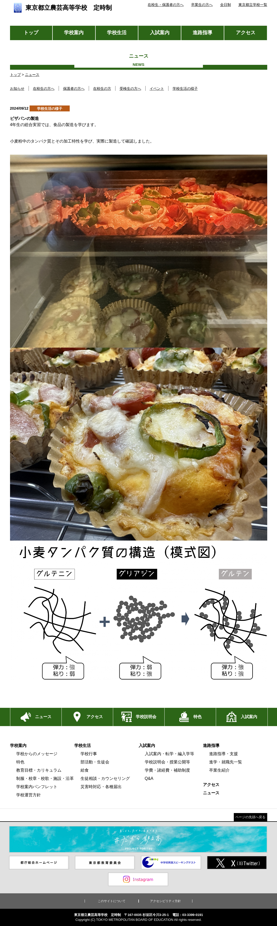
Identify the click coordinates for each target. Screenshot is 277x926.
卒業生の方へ (202, 5)
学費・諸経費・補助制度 (167, 770)
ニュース (32, 75)
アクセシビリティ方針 (165, 901)
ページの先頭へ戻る (250, 817)
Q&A (149, 778)
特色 (20, 762)
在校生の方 (102, 88)
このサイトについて (112, 901)
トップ (31, 32)
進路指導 (202, 32)
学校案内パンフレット (36, 786)
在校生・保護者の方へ (166, 5)
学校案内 (74, 32)
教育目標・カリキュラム (38, 770)
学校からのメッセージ (36, 754)
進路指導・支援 (223, 754)
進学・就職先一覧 (225, 762)
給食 (85, 770)
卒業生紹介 (219, 770)
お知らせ (17, 88)
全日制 (225, 5)
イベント (157, 88)
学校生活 (117, 32)
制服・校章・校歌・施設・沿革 (45, 778)
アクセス (245, 32)
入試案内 (159, 32)
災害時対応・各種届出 (101, 786)
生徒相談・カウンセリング (105, 778)
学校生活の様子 (185, 88)
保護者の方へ (74, 88)
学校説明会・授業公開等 (167, 762)
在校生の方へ (44, 88)
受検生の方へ (130, 88)
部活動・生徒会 (95, 762)
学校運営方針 (28, 795)
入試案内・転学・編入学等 (169, 754)
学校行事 (89, 754)
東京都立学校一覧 (252, 5)
